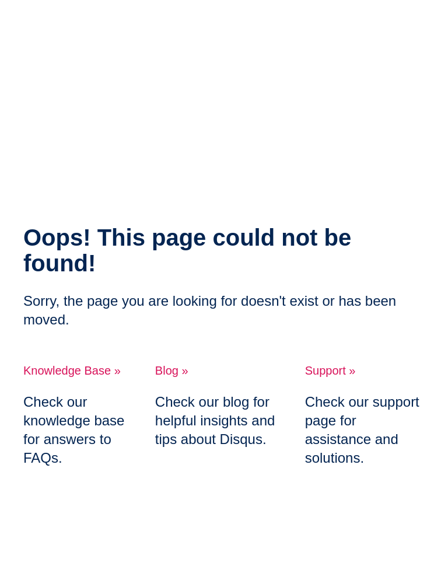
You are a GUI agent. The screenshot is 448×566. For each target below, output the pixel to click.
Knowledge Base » (72, 370)
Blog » (171, 370)
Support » (330, 370)
